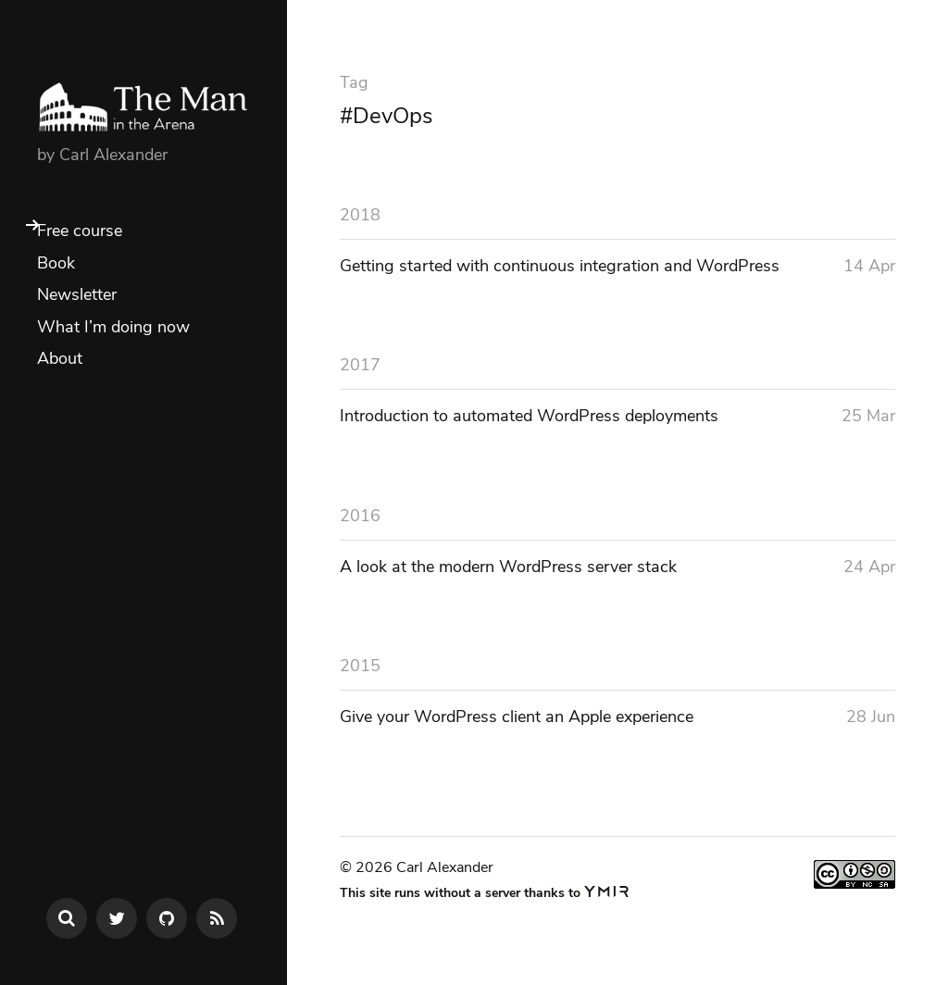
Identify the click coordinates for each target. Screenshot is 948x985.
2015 (360, 666)
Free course (79, 230)
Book (56, 263)
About (59, 358)
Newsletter (77, 294)
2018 (360, 215)
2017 (360, 365)
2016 (360, 516)
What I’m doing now (113, 327)
